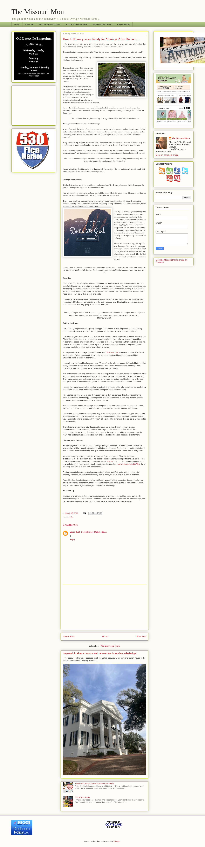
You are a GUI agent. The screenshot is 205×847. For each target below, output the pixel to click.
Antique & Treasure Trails (76, 24)
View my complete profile (167, 155)
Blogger (117, 841)
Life (71, 517)
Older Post (141, 636)
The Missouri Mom (38, 11)
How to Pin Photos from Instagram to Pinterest (94, 783)
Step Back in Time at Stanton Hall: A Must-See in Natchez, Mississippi (99, 653)
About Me (29, 24)
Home (17, 24)
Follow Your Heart (82, 797)
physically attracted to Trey (129, 464)
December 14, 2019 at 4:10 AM (94, 532)
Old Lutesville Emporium (49, 24)
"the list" (110, 461)
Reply (72, 539)
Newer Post (69, 636)
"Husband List (112, 352)
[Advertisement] (104, 606)
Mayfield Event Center (102, 24)
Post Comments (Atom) (110, 646)
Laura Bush (75, 532)
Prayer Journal (123, 24)
